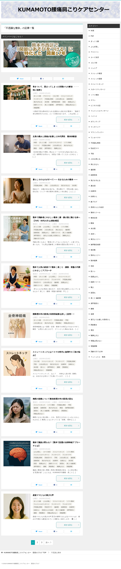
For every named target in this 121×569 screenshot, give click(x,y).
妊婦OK (63, 364)
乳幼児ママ (37, 282)
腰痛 (58, 367)
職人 (92, 287)
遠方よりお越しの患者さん (51, 235)
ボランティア (95, 122)
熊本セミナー (95, 255)
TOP (25, 552)
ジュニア (94, 68)
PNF (92, 36)
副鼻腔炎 (69, 99)
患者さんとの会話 (47, 510)
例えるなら (59, 230)
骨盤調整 (36, 108)
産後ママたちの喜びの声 (43, 495)
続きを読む (71, 120)
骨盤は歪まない (70, 105)
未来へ (93, 234)
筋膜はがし (71, 102)
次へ (47, 542)
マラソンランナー (97, 132)
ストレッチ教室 (96, 73)
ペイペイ (36, 145)
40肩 (35, 142)
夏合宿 (93, 186)
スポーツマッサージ (55, 142)
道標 (92, 314)
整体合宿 (94, 218)
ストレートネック (66, 96)
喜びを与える (38, 102)
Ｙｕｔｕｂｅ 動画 (98, 357)
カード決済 (46, 452)
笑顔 (64, 102)
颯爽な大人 (57, 148)
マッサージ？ (38, 99)
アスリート (46, 96)
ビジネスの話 (95, 105)
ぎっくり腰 (37, 96)
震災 (92, 330)
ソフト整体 (67, 142)
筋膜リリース (38, 105)
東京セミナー (95, 239)
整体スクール (95, 212)
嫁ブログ (94, 202)
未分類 (47, 102)
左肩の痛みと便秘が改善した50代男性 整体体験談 (55, 136)
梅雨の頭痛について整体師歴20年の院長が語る (53, 399)
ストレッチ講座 (96, 79)
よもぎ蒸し (46, 227)
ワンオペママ (56, 279)
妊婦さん (71, 364)
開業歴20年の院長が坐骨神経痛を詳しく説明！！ (54, 314)
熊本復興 (94, 260)
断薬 (35, 148)
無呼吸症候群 (56, 102)
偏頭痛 (67, 230)
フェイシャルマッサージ (41, 279)
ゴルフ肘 (56, 96)
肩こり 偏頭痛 (49, 105)
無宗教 (93, 250)
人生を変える (60, 99)
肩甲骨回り (59, 105)
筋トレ (43, 367)
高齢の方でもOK (39, 238)
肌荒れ (47, 285)
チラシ (93, 100)
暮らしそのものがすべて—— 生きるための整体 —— (55, 180)
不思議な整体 (49, 99)
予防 (46, 185)
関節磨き (58, 323)
